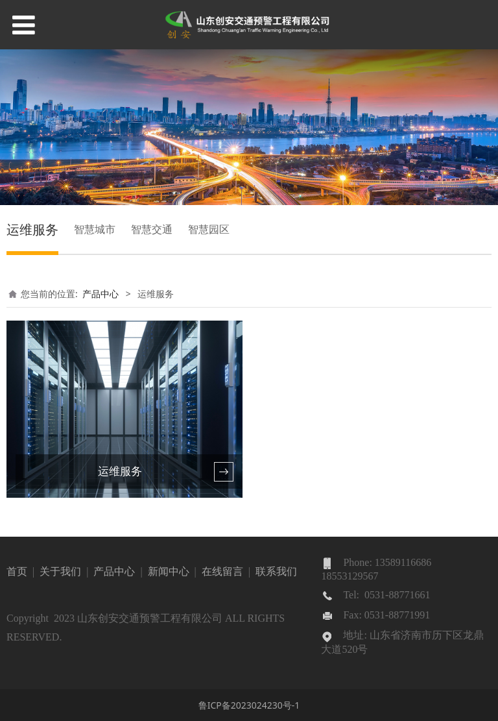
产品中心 (100, 293)
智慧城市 (94, 229)
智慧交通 (151, 229)
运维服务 (32, 229)
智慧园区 (209, 229)
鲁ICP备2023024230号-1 (249, 705)
